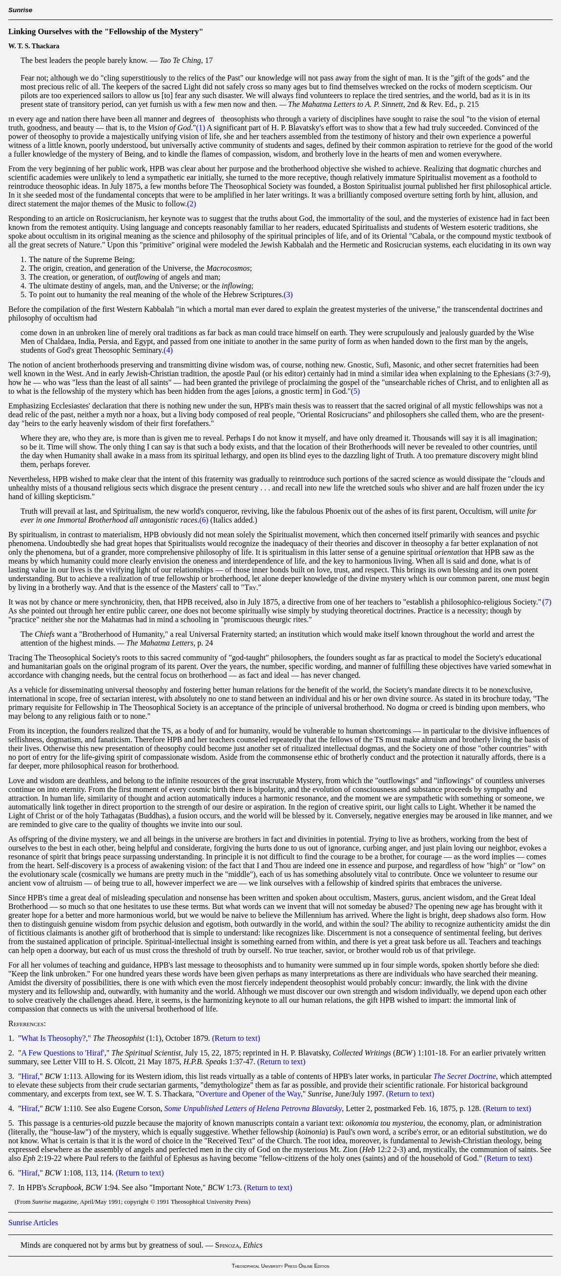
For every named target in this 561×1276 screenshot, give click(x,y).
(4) (168, 350)
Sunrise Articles (33, 1222)
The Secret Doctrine (465, 1076)
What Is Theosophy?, (54, 1038)
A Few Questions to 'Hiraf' (62, 1053)
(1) (200, 127)
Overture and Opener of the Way (250, 1094)
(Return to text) (236, 1038)
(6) (203, 520)
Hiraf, (30, 1076)
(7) (547, 602)
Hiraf (29, 1108)
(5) (355, 391)
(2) (191, 204)
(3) (288, 294)
